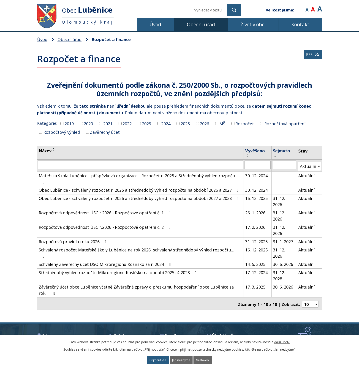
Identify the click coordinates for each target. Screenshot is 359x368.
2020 (88, 123)
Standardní (313, 7)
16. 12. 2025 (256, 196)
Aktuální (307, 174)
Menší (306, 7)
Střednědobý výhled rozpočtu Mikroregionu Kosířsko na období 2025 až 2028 (118, 270)
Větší (319, 7)
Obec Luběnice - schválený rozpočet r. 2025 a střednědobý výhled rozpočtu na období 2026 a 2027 (139, 188)
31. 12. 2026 (279, 199)
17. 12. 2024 (256, 270)
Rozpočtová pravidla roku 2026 (73, 240)
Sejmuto (282, 150)
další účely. (282, 341)
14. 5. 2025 (255, 262)
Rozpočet (244, 123)
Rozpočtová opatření (284, 123)
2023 (146, 123)
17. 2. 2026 (255, 225)
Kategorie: (47, 123)
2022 (127, 123)
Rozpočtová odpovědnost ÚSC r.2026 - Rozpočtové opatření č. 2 (105, 225)
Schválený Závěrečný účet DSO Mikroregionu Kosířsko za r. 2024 (105, 262)
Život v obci (253, 24)
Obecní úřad (201, 24)
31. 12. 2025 (256, 240)
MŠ (222, 123)
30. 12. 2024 (256, 174)
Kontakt (300, 24)
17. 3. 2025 (255, 285)
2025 (185, 123)
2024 (165, 123)
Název (45, 150)
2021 (107, 123)
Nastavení (209, 359)
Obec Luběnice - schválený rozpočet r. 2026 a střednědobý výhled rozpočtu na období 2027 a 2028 (139, 196)
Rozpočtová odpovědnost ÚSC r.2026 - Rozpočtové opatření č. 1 (105, 211)
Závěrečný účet (105, 132)
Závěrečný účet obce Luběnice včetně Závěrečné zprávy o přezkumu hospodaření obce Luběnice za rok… (136, 288)
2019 (69, 123)
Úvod (155, 24)
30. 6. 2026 (283, 262)
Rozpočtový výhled (61, 132)
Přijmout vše (152, 359)
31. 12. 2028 (279, 274)
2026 (204, 123)
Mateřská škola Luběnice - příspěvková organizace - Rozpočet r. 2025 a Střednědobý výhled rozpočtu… (139, 176)
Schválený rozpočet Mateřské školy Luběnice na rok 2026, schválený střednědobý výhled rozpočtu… (136, 250)
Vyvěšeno (255, 150)
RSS (311, 58)
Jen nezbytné (181, 359)
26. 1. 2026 (255, 211)
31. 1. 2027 (283, 240)
